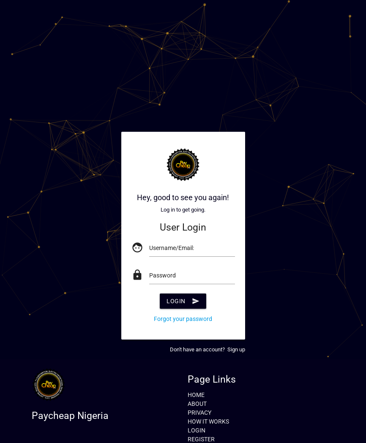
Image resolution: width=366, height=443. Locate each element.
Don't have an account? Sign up (207, 349)
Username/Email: (171, 248)
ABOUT (197, 403)
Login (183, 301)
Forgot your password (183, 318)
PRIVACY (199, 412)
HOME (196, 394)
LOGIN (196, 430)
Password (162, 275)
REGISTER (201, 439)
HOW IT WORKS (208, 421)
